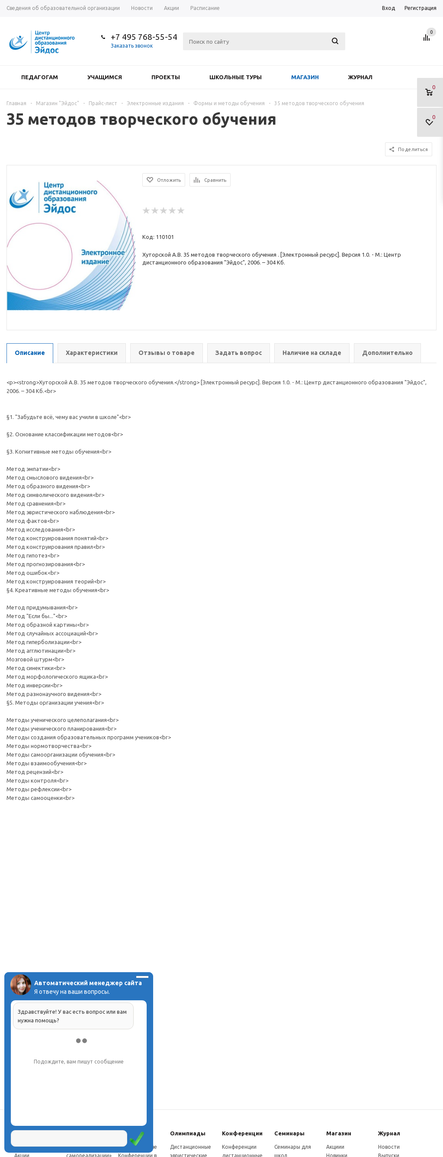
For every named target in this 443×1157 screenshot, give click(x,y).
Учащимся (104, 77)
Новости (389, 1147)
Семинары (289, 1133)
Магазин (305, 77)
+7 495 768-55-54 (144, 37)
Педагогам (39, 77)
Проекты (165, 77)
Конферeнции (242, 1133)
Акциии (335, 1147)
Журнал (360, 77)
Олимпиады (187, 1133)
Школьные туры (235, 77)
